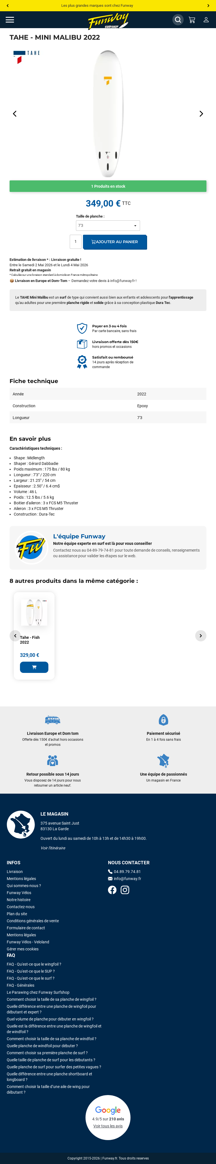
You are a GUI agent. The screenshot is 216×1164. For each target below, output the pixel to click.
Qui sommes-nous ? (24, 885)
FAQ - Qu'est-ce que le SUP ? (31, 971)
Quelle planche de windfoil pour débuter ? (42, 1046)
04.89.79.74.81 (124, 871)
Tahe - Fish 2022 (30, 640)
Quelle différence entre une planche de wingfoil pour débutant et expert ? (51, 1009)
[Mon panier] (192, 19)
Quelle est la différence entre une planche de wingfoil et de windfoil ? (54, 1029)
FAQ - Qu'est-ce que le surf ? (31, 978)
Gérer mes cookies (23, 949)
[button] (15, 635)
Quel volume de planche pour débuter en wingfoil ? (50, 1019)
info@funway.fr (122, 281)
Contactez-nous (21, 907)
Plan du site (17, 914)
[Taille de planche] (108, 225)
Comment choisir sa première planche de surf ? (47, 1053)
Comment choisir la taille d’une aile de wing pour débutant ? (48, 1089)
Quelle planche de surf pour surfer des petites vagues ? (54, 1067)
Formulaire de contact (26, 928)
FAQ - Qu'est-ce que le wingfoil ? (34, 964)
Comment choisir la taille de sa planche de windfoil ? (51, 1039)
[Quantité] (76, 242)
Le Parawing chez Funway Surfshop (38, 992)
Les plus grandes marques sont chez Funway (97, 5)
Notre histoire (18, 899)
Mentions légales (21, 878)
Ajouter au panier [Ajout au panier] (114, 241)
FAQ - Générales (20, 985)
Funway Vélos (19, 892)
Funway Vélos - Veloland (28, 942)
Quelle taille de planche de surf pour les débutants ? (51, 1060)
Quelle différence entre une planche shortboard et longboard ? (49, 1077)
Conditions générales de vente (33, 921)
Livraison (15, 871)
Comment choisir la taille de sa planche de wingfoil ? (51, 999)
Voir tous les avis (108, 1126)
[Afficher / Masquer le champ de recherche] (178, 19)
